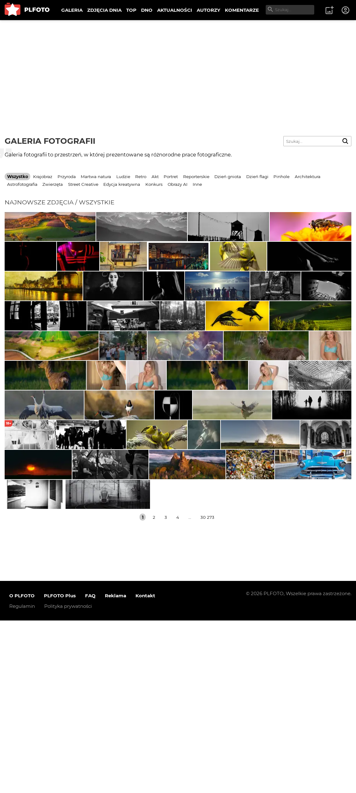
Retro (140, 176)
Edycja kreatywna (121, 184)
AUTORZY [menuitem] (208, 10)
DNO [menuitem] (146, 10)
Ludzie (123, 176)
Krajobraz (42, 176)
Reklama (115, 768)
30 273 (207, 689)
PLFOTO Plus (60, 768)
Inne (197, 184)
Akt (155, 176)
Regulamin (22, 779)
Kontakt (145, 768)
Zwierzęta (52, 184)
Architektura (307, 176)
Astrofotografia (22, 184)
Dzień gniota (227, 176)
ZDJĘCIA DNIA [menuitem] (104, 10)
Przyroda (67, 176)
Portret (171, 176)
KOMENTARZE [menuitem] (242, 10)
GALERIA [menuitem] (72, 10)
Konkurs (154, 184)
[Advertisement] (178, 66)
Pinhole (281, 176)
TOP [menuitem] (131, 10)
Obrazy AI (177, 184)
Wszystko (17, 176)
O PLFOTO (22, 768)
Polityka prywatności (68, 779)
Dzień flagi (257, 176)
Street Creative (83, 184)
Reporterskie (196, 176)
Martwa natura (96, 176)
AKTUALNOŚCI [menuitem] (174, 10)
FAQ (90, 768)
